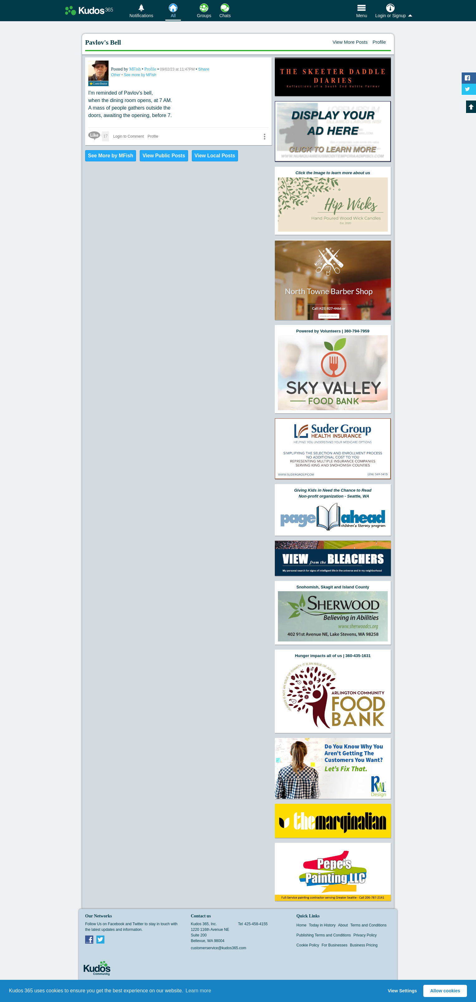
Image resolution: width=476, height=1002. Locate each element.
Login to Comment (128, 136)
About (343, 925)
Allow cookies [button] (445, 990)
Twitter (100, 939)
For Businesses (334, 945)
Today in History (322, 925)
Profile (379, 42)
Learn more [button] (198, 990)
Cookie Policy (307, 945)
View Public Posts (164, 155)
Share (204, 69)
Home (301, 925)
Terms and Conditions (368, 925)
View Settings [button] (402, 990)
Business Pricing (364, 945)
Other (116, 75)
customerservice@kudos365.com (218, 948)
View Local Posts (215, 155)
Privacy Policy (365, 935)
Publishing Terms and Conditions (323, 935)
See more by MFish (140, 75)
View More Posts (350, 42)
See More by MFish (110, 155)
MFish (135, 69)
